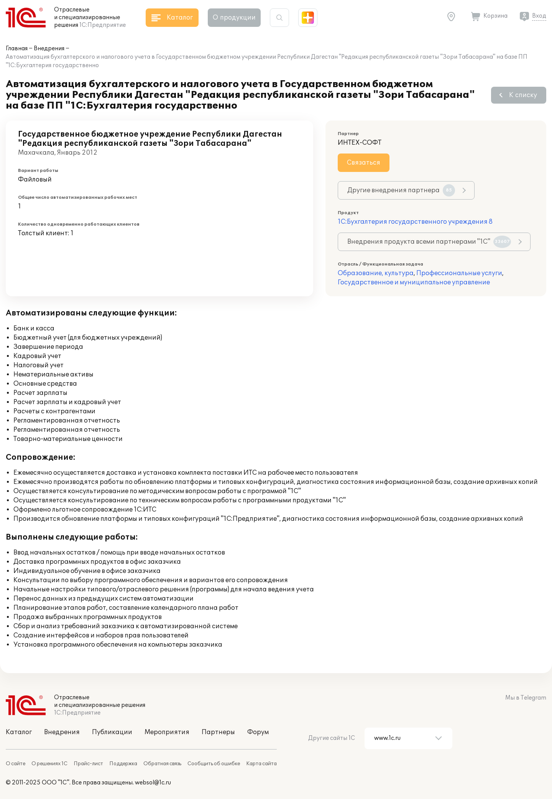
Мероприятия (167, 732)
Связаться (363, 163)
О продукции (234, 17)
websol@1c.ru (153, 782)
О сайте (15, 764)
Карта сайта (261, 764)
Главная (17, 48)
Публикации (112, 732)
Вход (539, 16)
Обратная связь (162, 764)
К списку (523, 95)
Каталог (19, 732)
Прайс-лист (88, 764)
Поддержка (123, 764)
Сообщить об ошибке (213, 764)
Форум (258, 732)
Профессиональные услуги (459, 273)
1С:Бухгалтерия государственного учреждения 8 (415, 222)
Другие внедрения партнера (401, 190)
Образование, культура (376, 273)
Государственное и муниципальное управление (414, 282)
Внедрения (49, 48)
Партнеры (218, 732)
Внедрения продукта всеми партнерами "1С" (429, 242)
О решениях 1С (49, 764)
